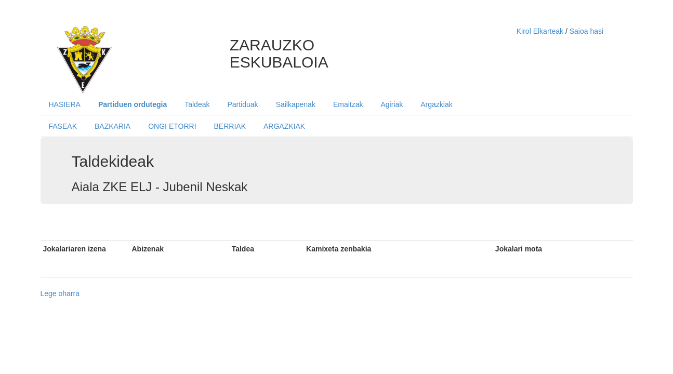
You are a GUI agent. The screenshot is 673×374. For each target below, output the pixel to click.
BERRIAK (230, 126)
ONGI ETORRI (172, 126)
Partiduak (242, 104)
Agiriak (391, 104)
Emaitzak (348, 104)
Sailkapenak (295, 104)
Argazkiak (436, 104)
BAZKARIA (112, 126)
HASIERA (65, 104)
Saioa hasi (586, 31)
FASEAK (63, 126)
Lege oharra (60, 293)
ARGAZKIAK (284, 126)
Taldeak (196, 104)
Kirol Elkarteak (541, 31)
